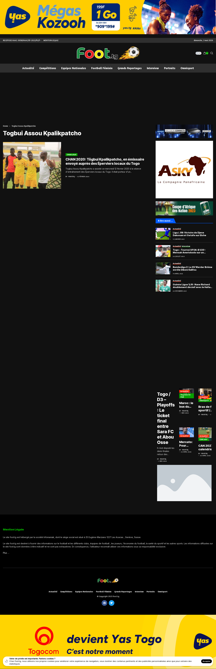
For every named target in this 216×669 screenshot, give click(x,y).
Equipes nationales (84, 592)
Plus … (6, 553)
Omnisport (204, 400)
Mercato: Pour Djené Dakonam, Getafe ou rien (186, 443)
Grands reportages (123, 592)
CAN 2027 (203, 439)
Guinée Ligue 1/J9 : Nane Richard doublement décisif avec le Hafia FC (191, 286)
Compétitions (66, 592)
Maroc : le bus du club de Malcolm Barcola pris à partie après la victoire (186, 404)
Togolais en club (185, 396)
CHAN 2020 (71, 154)
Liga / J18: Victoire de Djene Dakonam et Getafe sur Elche (189, 234)
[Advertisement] (108, 95)
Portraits (151, 592)
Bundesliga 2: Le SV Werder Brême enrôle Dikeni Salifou (192, 268)
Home (5, 126)
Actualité (184, 391)
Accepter (206, 661)
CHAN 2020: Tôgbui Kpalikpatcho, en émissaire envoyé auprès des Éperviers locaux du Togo (105, 161)
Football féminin (103, 592)
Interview (139, 592)
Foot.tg (71, 176)
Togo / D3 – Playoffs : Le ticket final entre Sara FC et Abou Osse (166, 418)
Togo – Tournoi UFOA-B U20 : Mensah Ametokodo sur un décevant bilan (189, 251)
